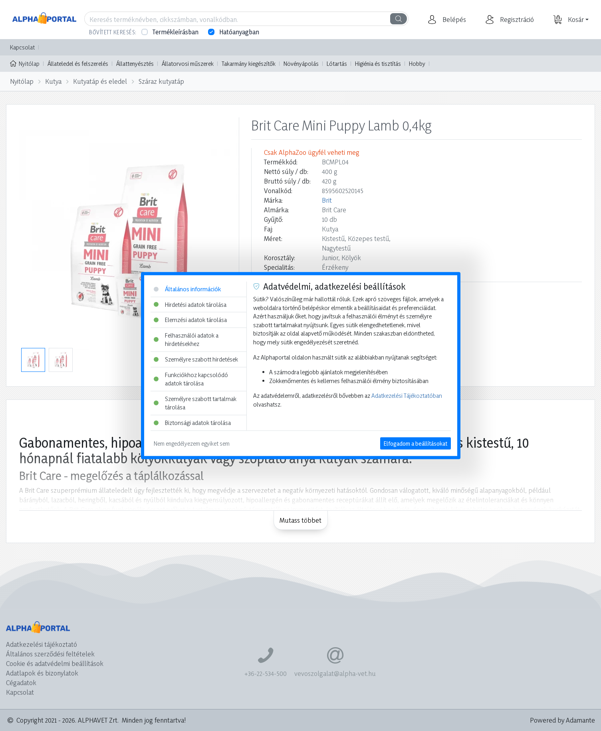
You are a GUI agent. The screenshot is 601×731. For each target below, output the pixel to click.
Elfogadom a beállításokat (415, 443)
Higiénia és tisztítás (378, 63)
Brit (327, 200)
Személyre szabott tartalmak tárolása (195, 403)
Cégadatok (21, 682)
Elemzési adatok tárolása (190, 320)
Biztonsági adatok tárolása (192, 423)
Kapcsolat (22, 47)
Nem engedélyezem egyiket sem (192, 443)
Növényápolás (301, 63)
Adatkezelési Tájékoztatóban (406, 395)
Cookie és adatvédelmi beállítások (54, 663)
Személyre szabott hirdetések (196, 359)
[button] (453, 20)
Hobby (417, 63)
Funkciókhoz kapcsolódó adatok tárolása (191, 379)
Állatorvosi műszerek (188, 63)
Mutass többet (300, 520)
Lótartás (337, 63)
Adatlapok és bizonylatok (42, 673)
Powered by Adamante (562, 720)
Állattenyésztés (135, 63)
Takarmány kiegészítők (249, 63)
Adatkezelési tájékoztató (41, 644)
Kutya (53, 81)
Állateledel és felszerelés (78, 63)
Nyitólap (25, 63)
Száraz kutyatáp (161, 81)
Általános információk (187, 289)
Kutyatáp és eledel (100, 81)
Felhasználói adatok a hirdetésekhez (186, 339)
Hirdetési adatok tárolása (190, 304)
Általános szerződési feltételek (50, 654)
